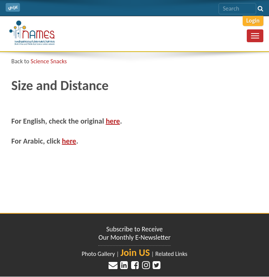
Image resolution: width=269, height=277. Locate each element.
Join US (135, 252)
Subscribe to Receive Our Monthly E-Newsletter (134, 233)
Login (253, 20)
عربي (13, 7)
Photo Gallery (98, 253)
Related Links (171, 253)
